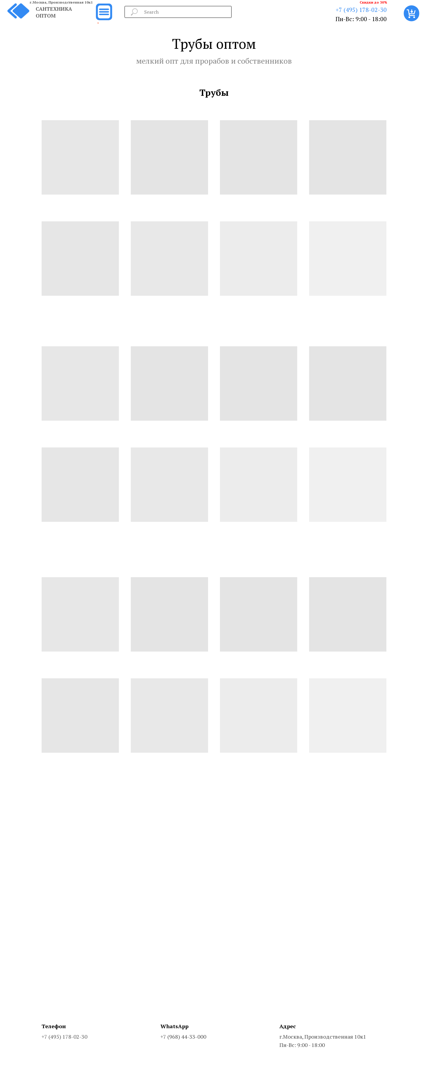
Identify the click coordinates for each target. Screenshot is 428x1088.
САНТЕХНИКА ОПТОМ (54, 12)
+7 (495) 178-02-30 (361, 10)
